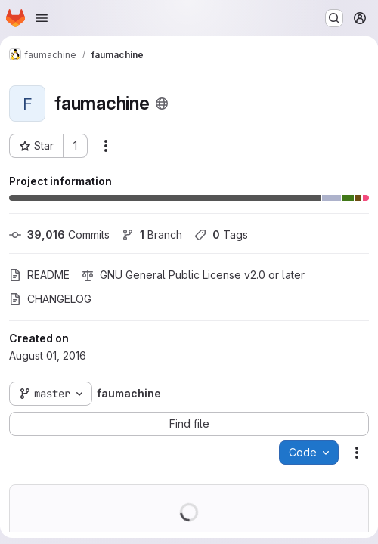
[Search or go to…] (334, 18)
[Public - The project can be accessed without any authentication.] (162, 103)
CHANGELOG (50, 298)
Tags (221, 234)
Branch (152, 234)
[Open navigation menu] (41, 18)
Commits (59, 234)
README (39, 274)
